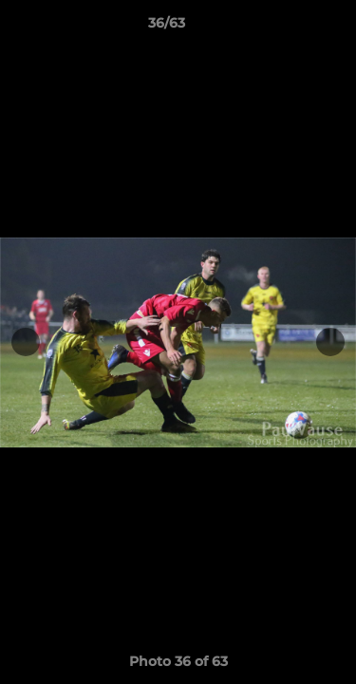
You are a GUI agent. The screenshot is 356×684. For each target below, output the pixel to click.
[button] (287, 27)
